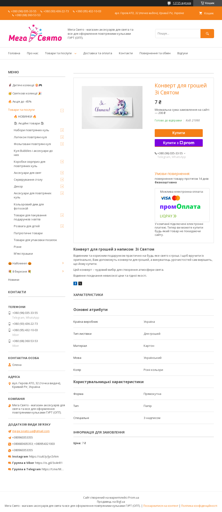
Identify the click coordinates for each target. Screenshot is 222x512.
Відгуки (182, 53)
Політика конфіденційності (199, 506)
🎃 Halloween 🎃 (19, 263)
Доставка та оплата (97, 53)
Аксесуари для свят (27, 173)
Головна (14, 53)
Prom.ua (133, 498)
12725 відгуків (182, 3)
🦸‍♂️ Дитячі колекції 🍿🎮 (25, 85)
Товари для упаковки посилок (35, 240)
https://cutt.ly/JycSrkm (44, 456)
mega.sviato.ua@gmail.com (31, 431)
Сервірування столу (28, 179)
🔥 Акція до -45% (19, 101)
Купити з (178, 143)
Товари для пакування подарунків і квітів (30, 217)
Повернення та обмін (155, 53)
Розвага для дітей (27, 226)
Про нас (32, 53)
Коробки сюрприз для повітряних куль (29, 164)
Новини (13, 280)
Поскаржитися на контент (160, 506)
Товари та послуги (58, 53)
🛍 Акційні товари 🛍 (29, 123)
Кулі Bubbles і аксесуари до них (33, 153)
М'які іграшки (23, 253)
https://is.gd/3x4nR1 (49, 463)
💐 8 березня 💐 (19, 271)
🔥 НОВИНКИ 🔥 (25, 116)
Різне (18, 247)
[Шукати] (207, 33)
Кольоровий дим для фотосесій (29, 206)
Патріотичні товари (28, 233)
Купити (178, 133)
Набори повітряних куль (31, 130)
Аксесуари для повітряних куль (32, 195)
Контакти (126, 53)
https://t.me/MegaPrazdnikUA (62, 469)
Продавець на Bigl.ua (111, 502)
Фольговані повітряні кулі (32, 144)
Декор (18, 186)
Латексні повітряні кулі (30, 137)
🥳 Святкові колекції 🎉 (25, 93)
